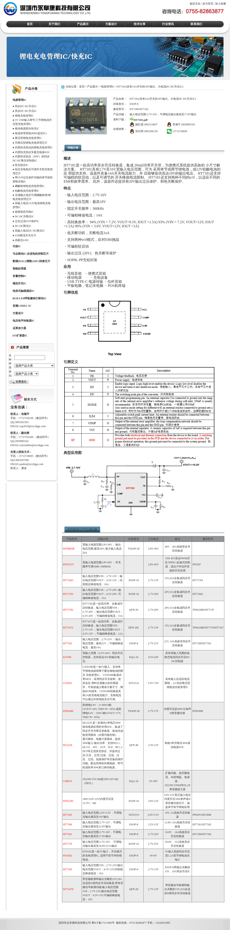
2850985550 (188, 124)
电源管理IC (108, 86)
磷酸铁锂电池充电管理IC (30, 186)
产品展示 (83, 24)
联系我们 (196, 24)
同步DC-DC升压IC (26, 106)
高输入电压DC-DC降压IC (30, 230)
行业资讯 (168, 24)
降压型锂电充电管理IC (28, 138)
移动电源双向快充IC (27, 128)
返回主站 (195, 3)
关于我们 (54, 24)
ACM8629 (24, 913)
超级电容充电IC (24, 211)
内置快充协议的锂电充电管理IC (34, 147)
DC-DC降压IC (23, 226)
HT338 (34, 913)
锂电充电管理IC (24, 115)
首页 (30, 24)
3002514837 (151, 124)
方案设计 (111, 24)
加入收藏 (220, 3)
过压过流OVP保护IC (27, 221)
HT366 (14, 913)
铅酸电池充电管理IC (27, 190)
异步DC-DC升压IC (26, 111)
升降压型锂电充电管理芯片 (31, 142)
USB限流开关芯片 (25, 235)
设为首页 (207, 3)
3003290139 (151, 131)
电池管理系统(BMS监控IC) (31, 133)
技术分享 (139, 24)
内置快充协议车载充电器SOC (32, 152)
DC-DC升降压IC (24, 216)
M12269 (4, 913)
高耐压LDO (22, 240)
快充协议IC (21, 165)
